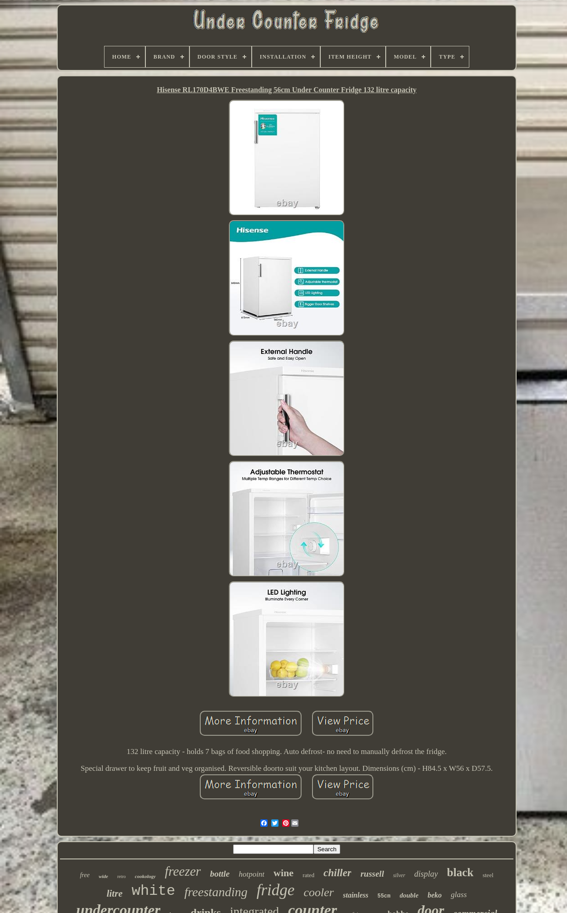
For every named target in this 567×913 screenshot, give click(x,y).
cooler (318, 892)
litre (115, 893)
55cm (384, 896)
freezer (183, 871)
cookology (145, 876)
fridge (276, 890)
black (460, 872)
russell (372, 873)
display (426, 873)
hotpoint (251, 874)
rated (308, 875)
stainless (355, 895)
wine (283, 872)
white (153, 891)
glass (459, 894)
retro (121, 876)
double (409, 895)
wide (103, 876)
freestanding (216, 892)
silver (399, 875)
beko (435, 895)
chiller (337, 872)
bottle (219, 873)
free (85, 875)
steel (487, 875)
